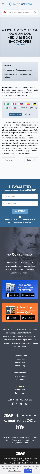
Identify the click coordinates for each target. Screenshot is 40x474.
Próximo (31, 160)
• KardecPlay (20, 363)
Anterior (8, 160)
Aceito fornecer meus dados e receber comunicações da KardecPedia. (20, 220)
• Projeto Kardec (20, 377)
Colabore (20, 386)
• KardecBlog (20, 366)
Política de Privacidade (14, 471)
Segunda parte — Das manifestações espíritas (17, 75)
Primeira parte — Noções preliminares (17, 70)
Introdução (7, 66)
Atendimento (20, 389)
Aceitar (28, 471)
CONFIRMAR (20, 211)
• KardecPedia (20, 360)
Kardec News (20, 393)
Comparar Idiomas (15, 114)
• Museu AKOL (20, 380)
